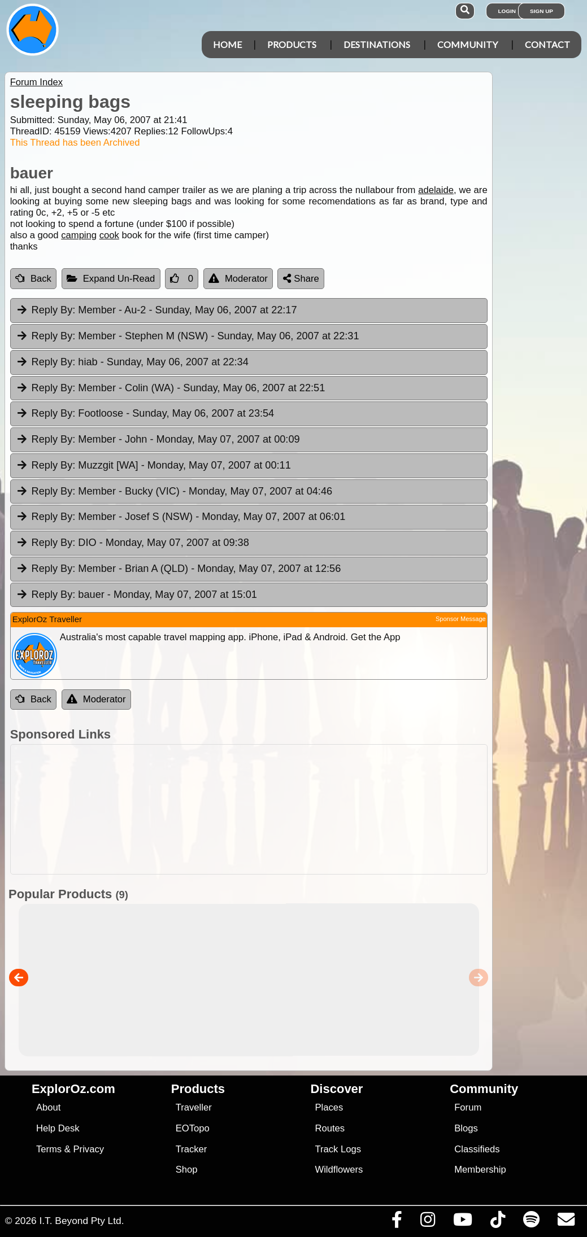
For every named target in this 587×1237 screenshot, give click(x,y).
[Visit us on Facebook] (396, 1222)
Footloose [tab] (145, 414)
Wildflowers (339, 1169)
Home (227, 44)
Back (33, 278)
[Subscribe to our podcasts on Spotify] (531, 1222)
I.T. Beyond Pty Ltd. (81, 1220)
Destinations (376, 44)
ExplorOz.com (73, 1089)
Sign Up (541, 11)
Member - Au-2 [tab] (156, 310)
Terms (49, 1149)
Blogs (466, 1128)
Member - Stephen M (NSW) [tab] (187, 336)
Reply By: (54, 310)
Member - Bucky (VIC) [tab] (174, 492)
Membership (480, 1169)
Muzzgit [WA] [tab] (153, 466)
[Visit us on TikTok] (497, 1222)
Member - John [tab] (158, 440)
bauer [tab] (136, 595)
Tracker (191, 1149)
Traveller (194, 1107)
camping (79, 235)
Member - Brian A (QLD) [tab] (178, 569)
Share (301, 278)
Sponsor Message (461, 618)
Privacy (89, 1149)
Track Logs (338, 1149)
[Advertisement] (299, 809)
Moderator (238, 278)
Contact (547, 44)
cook (109, 235)
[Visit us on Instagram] (427, 1222)
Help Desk (58, 1128)
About (48, 1107)
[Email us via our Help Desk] (566, 1222)
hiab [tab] (132, 362)
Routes (330, 1128)
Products (291, 44)
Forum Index (36, 82)
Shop (187, 1169)
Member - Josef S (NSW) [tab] (181, 517)
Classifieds (476, 1149)
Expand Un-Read (111, 278)
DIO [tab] (132, 543)
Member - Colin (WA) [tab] (170, 388)
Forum (467, 1107)
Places (329, 1107)
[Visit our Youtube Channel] (462, 1222)
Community (467, 44)
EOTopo (193, 1128)
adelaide (436, 190)
